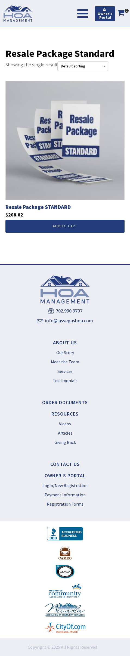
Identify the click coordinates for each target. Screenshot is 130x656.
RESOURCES (65, 413)
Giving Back (65, 442)
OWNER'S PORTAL (65, 475)
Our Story (65, 352)
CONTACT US (65, 464)
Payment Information (65, 494)
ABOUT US (65, 342)
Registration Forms (65, 504)
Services (65, 371)
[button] (105, 13)
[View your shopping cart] (121, 13)
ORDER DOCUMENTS (65, 402)
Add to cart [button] (65, 226)
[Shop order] (82, 66)
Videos (65, 423)
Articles (65, 433)
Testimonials (65, 380)
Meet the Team (65, 361)
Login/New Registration (65, 485)
